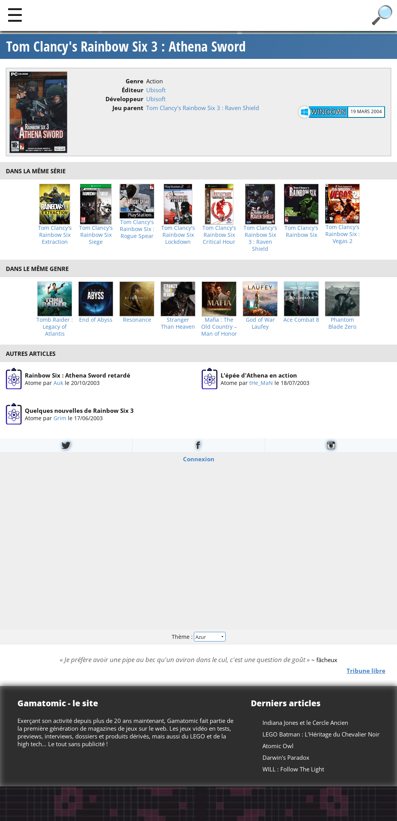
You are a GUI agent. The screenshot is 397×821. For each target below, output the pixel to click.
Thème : (198, 636)
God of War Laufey (260, 323)
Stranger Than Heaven (178, 323)
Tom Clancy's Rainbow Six (301, 231)
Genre (134, 81)
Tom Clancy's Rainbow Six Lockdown (178, 234)
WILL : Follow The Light (293, 769)
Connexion (198, 459)
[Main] (15, 14)
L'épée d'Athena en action (259, 375)
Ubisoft (156, 90)
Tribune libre (366, 670)
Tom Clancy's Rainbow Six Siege (96, 234)
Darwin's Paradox (285, 757)
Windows (328, 111)
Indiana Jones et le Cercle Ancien (305, 722)
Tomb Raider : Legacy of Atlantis (54, 326)
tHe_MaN (261, 382)
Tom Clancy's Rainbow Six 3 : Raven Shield (202, 108)
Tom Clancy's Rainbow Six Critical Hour (219, 234)
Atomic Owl (277, 746)
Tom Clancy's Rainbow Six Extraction (55, 234)
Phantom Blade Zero (342, 323)
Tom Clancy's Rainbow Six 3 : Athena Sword (126, 46)
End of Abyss (95, 319)
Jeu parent (127, 108)
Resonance (137, 319)
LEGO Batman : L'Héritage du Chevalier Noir (321, 734)
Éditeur (132, 90)
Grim (60, 418)
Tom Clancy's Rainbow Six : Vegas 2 (342, 234)
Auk (58, 382)
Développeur (124, 99)
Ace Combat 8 (301, 319)
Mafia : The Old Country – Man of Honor (219, 326)
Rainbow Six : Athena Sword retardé (77, 375)
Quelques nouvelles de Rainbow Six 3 (79, 410)
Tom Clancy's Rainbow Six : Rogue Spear (137, 229)
